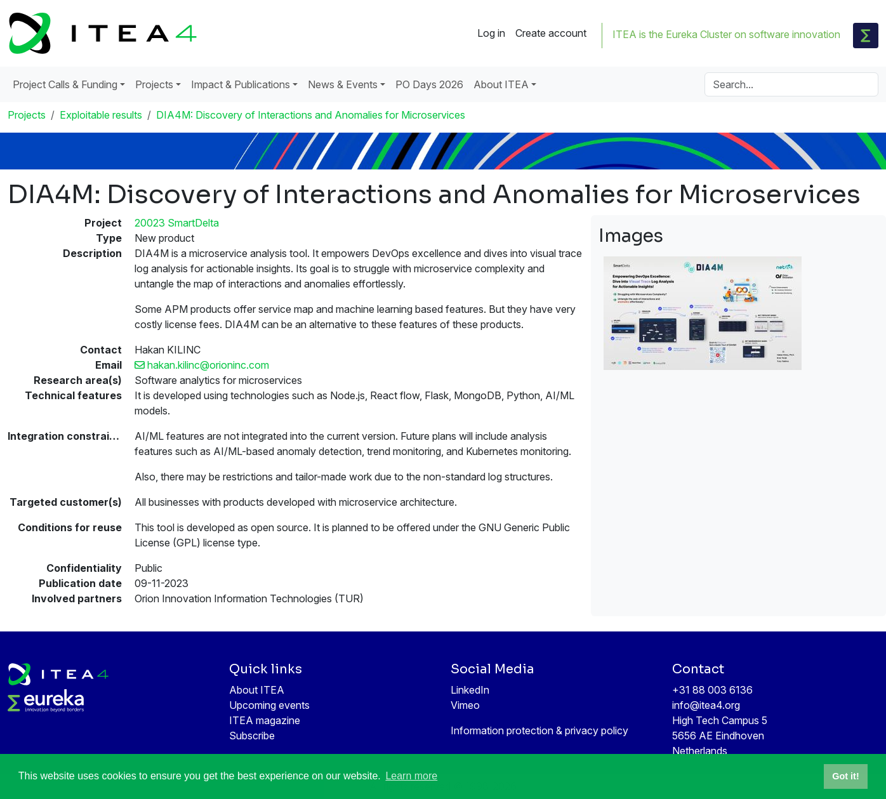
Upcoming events (269, 705)
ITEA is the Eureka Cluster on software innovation (726, 34)
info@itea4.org (706, 705)
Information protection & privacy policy (539, 730)
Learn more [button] (411, 775)
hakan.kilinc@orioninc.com (202, 365)
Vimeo (465, 705)
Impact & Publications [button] (240, 84)
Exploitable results (101, 115)
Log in (491, 33)
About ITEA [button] (501, 84)
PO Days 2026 (429, 84)
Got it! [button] (845, 776)
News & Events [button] (343, 84)
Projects (27, 115)
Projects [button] (154, 84)
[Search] (791, 84)
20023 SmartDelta (177, 222)
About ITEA (256, 689)
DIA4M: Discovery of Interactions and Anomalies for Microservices (310, 115)
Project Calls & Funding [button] (65, 84)
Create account (550, 33)
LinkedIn (470, 689)
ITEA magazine (264, 720)
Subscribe (252, 735)
